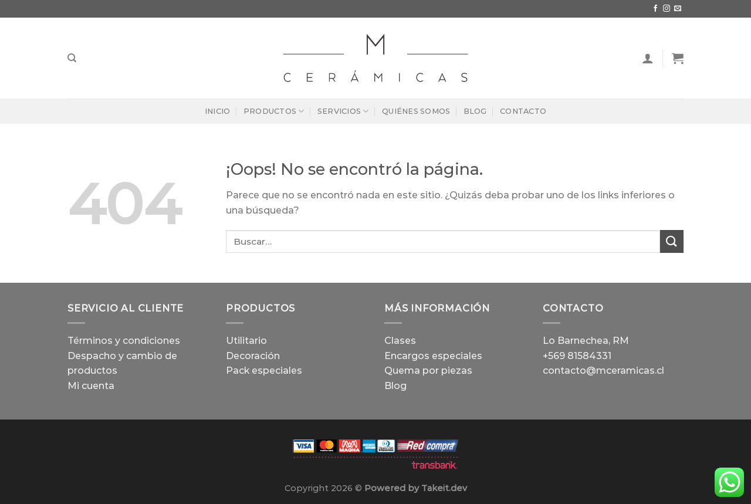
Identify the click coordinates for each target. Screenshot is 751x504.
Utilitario (246, 340)
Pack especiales (264, 370)
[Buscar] (71, 58)
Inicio (218, 111)
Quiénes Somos (416, 111)
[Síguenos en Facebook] (655, 9)
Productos (274, 111)
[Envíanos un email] (677, 9)
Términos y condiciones (123, 340)
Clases (400, 340)
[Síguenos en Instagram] (666, 9)
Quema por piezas (428, 370)
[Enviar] (672, 241)
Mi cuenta (90, 385)
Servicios (343, 111)
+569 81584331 (577, 355)
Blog (475, 111)
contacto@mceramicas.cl (603, 370)
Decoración (253, 355)
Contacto (523, 111)
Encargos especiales (433, 355)
